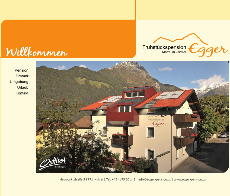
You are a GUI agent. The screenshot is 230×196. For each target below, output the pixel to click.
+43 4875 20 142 (123, 179)
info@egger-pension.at (154, 179)
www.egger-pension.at (190, 179)
